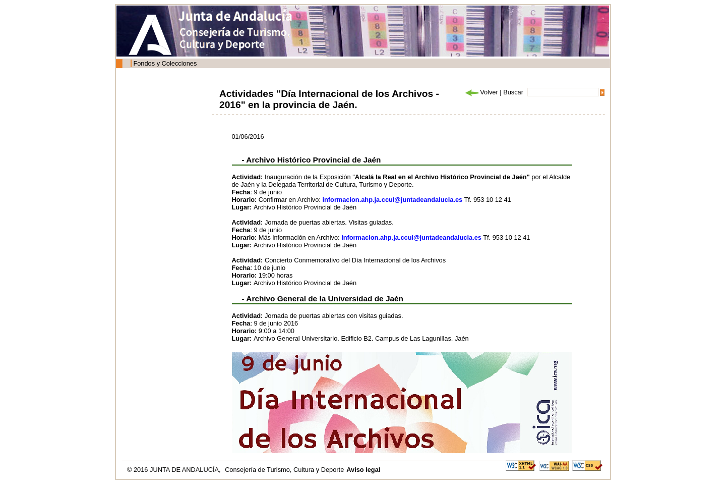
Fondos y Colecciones (165, 63)
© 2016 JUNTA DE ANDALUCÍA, (174, 469)
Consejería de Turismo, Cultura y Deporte (284, 469)
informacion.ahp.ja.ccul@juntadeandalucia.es (392, 199)
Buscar (513, 92)
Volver (481, 92)
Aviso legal (363, 469)
